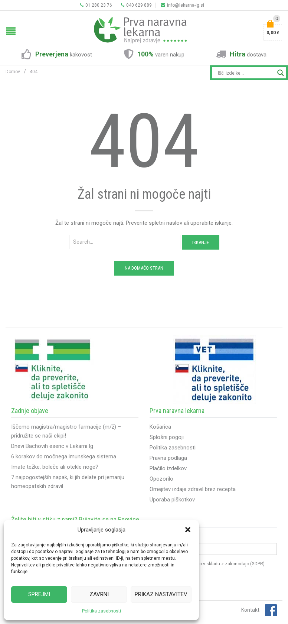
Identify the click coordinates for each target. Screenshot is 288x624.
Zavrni (99, 594)
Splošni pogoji (167, 437)
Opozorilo (161, 478)
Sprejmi (39, 594)
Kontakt (250, 610)
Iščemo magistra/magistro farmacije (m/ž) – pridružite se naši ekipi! (66, 431)
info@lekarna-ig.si (182, 5)
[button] (188, 529)
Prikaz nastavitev (161, 594)
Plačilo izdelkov (168, 468)
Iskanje (200, 242)
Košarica (160, 426)
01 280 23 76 (96, 5)
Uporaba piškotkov (172, 499)
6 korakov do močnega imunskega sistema (63, 456)
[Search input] (246, 73)
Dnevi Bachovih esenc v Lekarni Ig (52, 446)
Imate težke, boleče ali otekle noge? (54, 467)
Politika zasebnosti (101, 611)
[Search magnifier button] (280, 73)
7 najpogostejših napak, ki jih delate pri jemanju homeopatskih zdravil (67, 482)
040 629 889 (136, 5)
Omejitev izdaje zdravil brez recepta (193, 489)
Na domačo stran (144, 268)
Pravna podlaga (168, 458)
